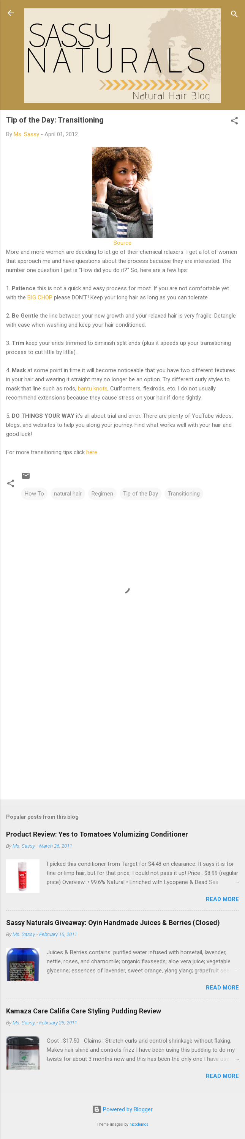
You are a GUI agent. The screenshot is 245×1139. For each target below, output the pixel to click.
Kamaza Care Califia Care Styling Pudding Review (83, 1011)
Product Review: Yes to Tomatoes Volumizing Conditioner (97, 834)
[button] (234, 122)
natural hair (68, 493)
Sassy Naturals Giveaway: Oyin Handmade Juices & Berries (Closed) (113, 923)
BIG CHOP (39, 297)
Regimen (102, 493)
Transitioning (184, 493)
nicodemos (139, 1124)
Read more (222, 899)
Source (122, 242)
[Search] (234, 15)
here (91, 452)
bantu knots (92, 388)
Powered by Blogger (122, 1109)
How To (34, 493)
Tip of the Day (140, 493)
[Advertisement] (122, 734)
